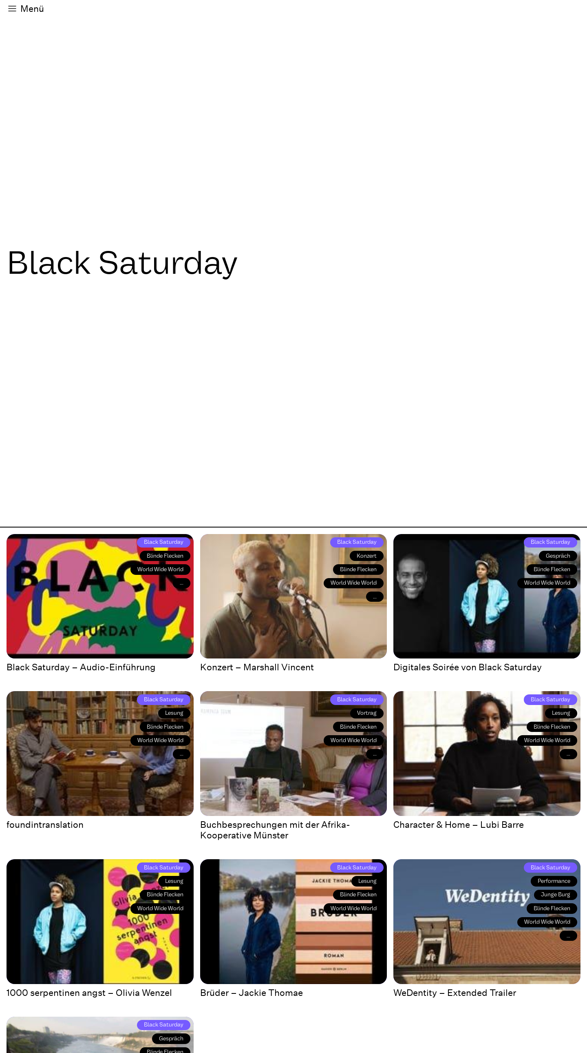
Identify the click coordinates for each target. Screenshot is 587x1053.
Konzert (367, 555)
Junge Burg (555, 894)
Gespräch (558, 555)
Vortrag (367, 712)
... (181, 582)
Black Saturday (163, 542)
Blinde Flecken (165, 555)
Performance (554, 881)
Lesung (174, 712)
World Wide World (160, 569)
